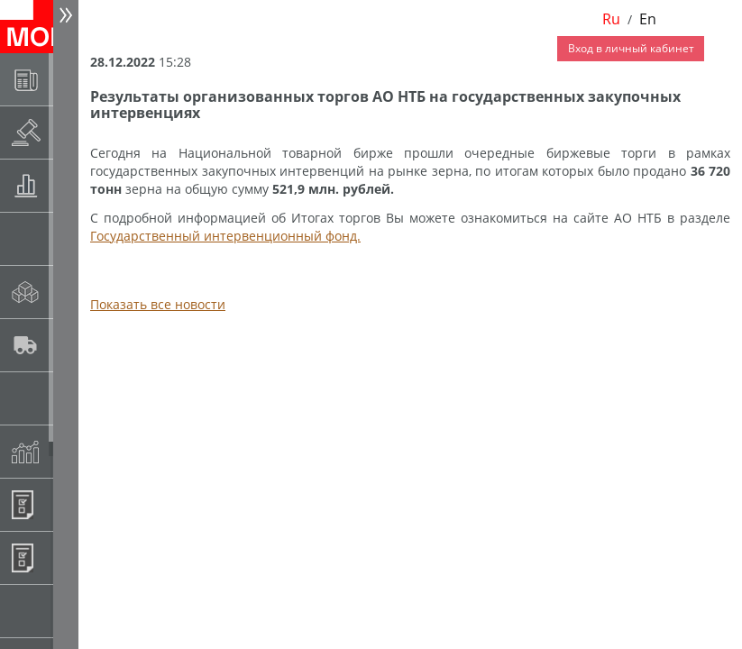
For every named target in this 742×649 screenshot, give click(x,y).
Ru (611, 19)
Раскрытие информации (69, 132)
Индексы (69, 451)
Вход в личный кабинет (631, 48)
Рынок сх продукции (69, 610)
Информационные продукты (69, 504)
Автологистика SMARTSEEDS (69, 344)
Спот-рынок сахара (69, 291)
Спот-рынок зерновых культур (69, 238)
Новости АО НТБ (69, 78)
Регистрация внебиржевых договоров (69, 557)
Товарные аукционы (69, 185)
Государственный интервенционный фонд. (225, 235)
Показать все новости (157, 304)
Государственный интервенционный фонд (69, 398)
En (647, 19)
